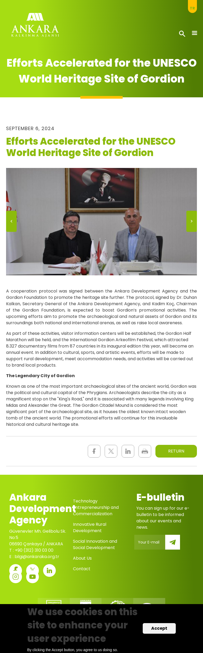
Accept (159, 629)
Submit (176, 545)
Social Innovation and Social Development (95, 544)
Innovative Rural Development (89, 527)
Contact (81, 569)
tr (192, 8)
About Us (82, 558)
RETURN (176, 451)
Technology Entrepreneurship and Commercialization (96, 507)
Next (191, 223)
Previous (11, 223)
